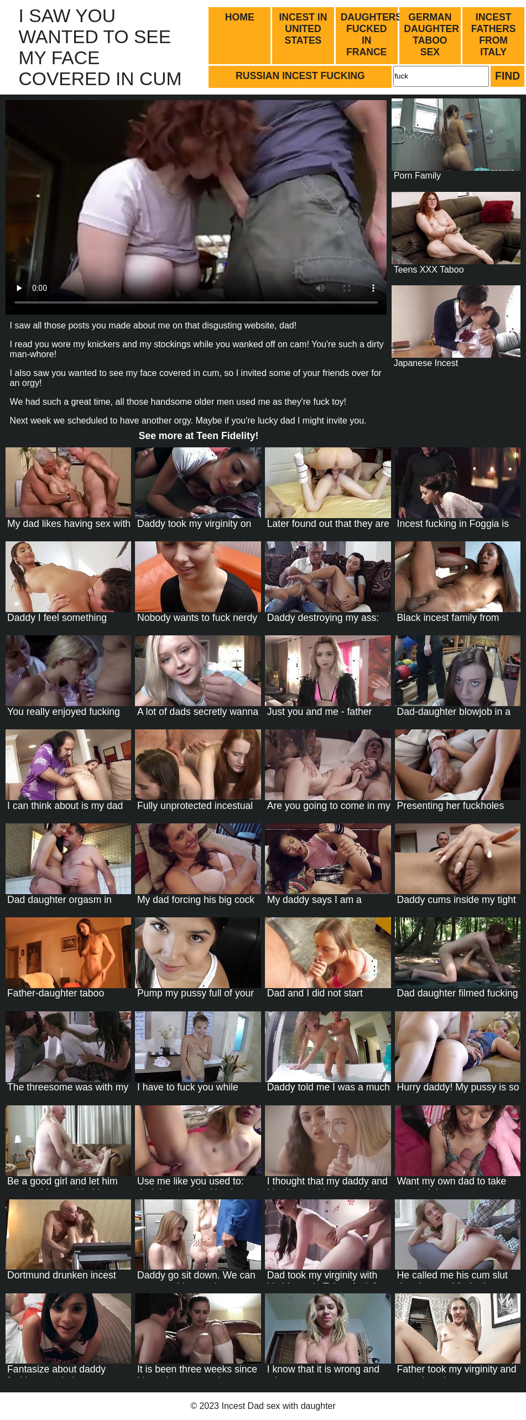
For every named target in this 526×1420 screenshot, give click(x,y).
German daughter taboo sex (431, 35)
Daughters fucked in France (370, 35)
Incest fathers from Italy (493, 35)
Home (239, 17)
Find (507, 76)
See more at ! (199, 435)
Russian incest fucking (300, 75)
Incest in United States (303, 29)
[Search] (441, 76)
